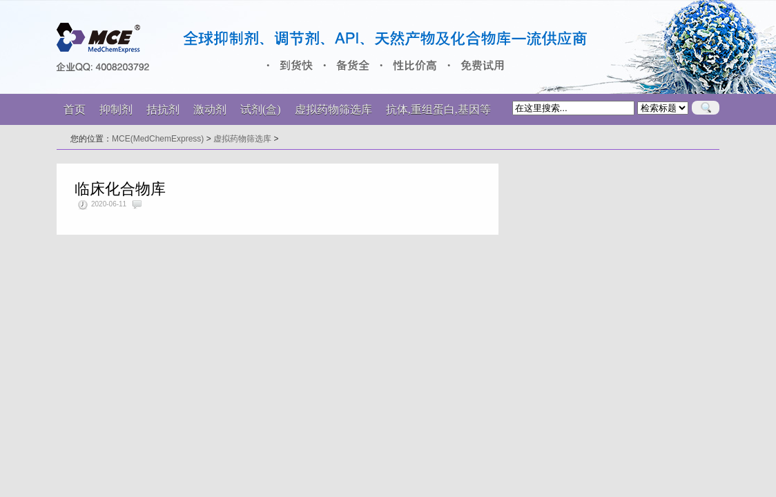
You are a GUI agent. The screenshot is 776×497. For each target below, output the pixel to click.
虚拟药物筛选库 (242, 139)
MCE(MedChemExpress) (158, 139)
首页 (75, 109)
